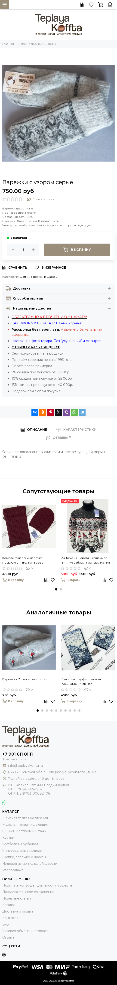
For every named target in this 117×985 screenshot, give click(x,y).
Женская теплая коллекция (25, 818)
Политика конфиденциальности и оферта (37, 885)
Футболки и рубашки (20, 844)
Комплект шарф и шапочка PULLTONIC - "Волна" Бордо (22, 560)
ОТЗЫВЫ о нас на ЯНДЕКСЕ (36, 347)
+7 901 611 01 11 (17, 754)
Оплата (8, 937)
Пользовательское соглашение (28, 892)
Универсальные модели (22, 850)
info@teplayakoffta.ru (25, 765)
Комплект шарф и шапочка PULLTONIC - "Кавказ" (81, 681)
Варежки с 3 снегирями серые (24, 679)
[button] (56, 589)
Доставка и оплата (17, 911)
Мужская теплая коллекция (25, 824)
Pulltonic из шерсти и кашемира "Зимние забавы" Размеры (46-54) (85, 560)
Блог (6, 924)
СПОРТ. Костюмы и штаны (24, 831)
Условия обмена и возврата (25, 931)
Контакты (10, 918)
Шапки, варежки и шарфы (38, 276)
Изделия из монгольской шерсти (29, 863)
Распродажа (12, 870)
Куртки (8, 837)
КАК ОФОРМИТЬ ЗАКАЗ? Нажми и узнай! (47, 323)
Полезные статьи (16, 898)
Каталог (8, 905)
